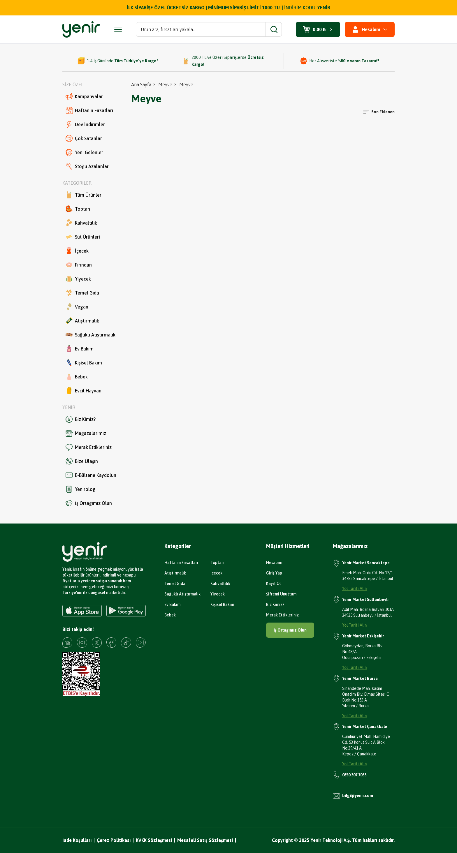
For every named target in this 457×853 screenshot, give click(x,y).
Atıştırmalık (82, 320)
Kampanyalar (84, 96)
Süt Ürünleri (83, 236)
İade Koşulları (77, 840)
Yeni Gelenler (84, 152)
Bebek (77, 376)
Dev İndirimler (85, 124)
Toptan (78, 208)
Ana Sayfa (141, 84)
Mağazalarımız (86, 433)
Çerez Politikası (114, 840)
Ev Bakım (80, 348)
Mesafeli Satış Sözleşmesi (205, 840)
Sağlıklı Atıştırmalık (90, 334)
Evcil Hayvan (83, 390)
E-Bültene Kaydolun (91, 475)
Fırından (79, 264)
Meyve (165, 84)
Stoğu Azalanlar (87, 166)
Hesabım (274, 562)
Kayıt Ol (273, 583)
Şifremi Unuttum (281, 594)
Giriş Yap (274, 573)
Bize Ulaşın (82, 461)
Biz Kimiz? (81, 419)
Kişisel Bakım (84, 362)
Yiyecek (78, 278)
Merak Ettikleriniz (89, 447)
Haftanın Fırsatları (89, 110)
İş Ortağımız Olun (89, 503)
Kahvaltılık (81, 222)
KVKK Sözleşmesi (154, 840)
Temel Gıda (82, 292)
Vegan (77, 306)
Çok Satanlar (84, 138)
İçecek (77, 250)
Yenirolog (81, 489)
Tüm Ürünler (83, 194)
